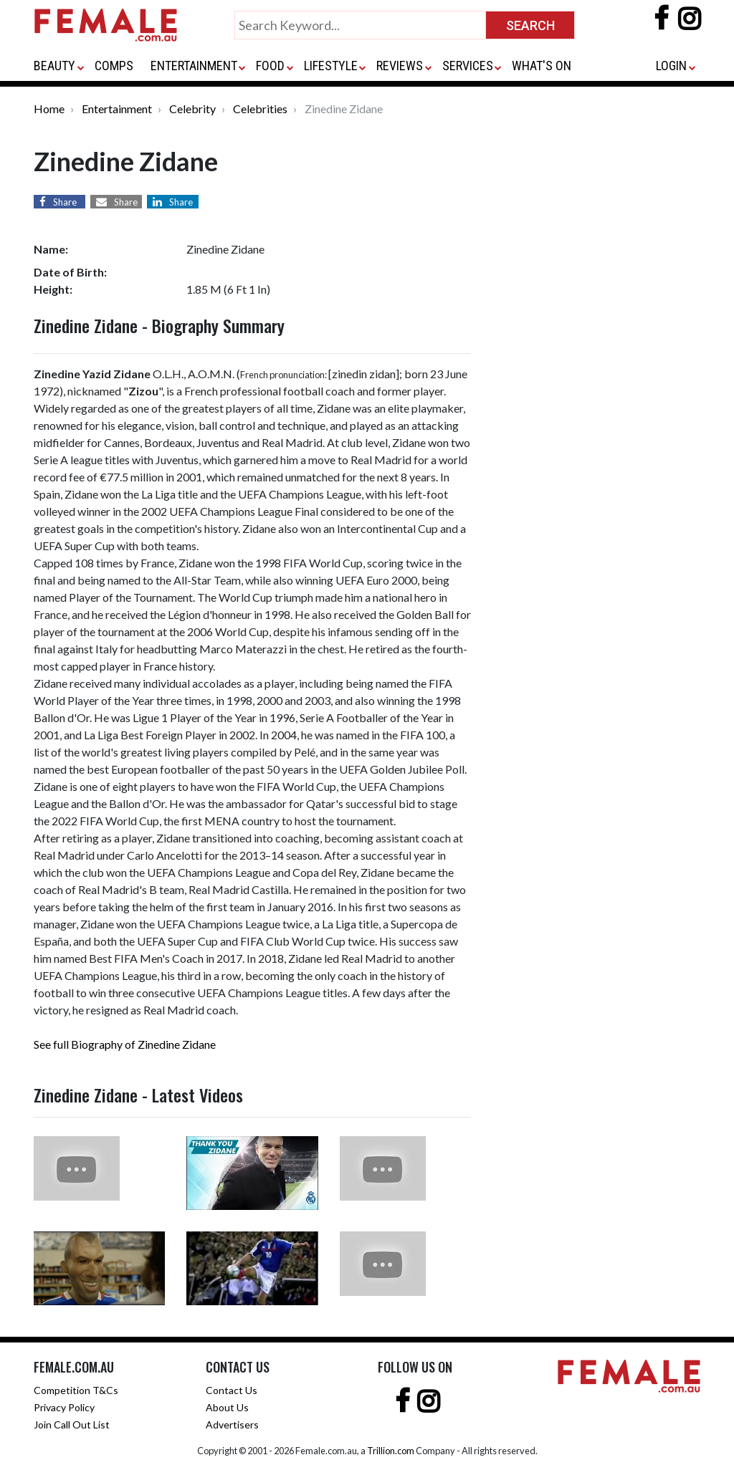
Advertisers (232, 1424)
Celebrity (192, 108)
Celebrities (260, 108)
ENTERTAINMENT (194, 65)
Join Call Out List (72, 1424)
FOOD (270, 65)
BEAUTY (54, 65)
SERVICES (467, 65)
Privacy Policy (64, 1407)
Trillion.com (390, 1450)
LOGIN (671, 65)
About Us (227, 1407)
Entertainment (117, 108)
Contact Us (231, 1390)
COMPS (114, 65)
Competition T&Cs (76, 1390)
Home (49, 108)
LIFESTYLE (331, 65)
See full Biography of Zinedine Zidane (125, 1044)
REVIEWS (399, 65)
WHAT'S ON (541, 65)
